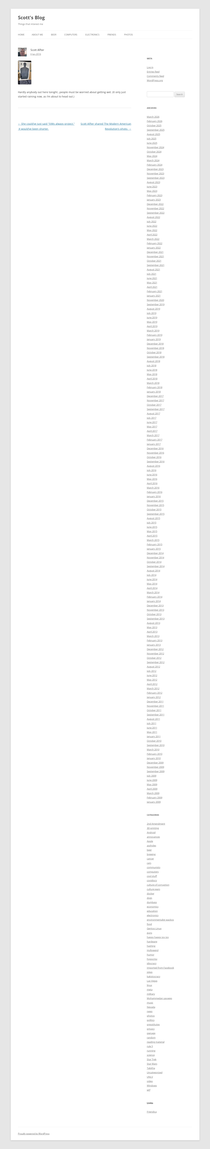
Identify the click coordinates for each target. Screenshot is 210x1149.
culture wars (153, 889)
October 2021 (154, 260)
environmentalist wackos (160, 919)
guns (149, 932)
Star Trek (151, 1059)
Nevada (151, 1007)
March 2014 (153, 592)
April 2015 (152, 535)
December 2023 (155, 169)
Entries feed (153, 71)
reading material (155, 1042)
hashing (151, 946)
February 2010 (154, 754)
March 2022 (153, 239)
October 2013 (154, 614)
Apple (150, 841)
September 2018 (155, 356)
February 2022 (154, 243)
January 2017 (154, 444)
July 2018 (151, 365)
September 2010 (155, 745)
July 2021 (151, 273)
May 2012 (152, 679)
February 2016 (154, 492)
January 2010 (154, 758)
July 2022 (151, 221)
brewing (151, 854)
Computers (70, 34)
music (150, 1002)
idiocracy (151, 963)
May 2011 (152, 732)
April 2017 (152, 431)
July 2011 (151, 723)
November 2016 (155, 452)
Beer (53, 34)
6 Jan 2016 (35, 54)
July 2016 (151, 470)
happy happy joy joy (158, 937)
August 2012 (153, 666)
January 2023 (154, 199)
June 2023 (152, 186)
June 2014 (152, 579)
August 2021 (153, 269)
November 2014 (155, 557)
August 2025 (153, 134)
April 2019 (152, 326)
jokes (149, 972)
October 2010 (154, 740)
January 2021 (154, 295)
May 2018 (152, 374)
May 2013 (152, 627)
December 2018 (155, 343)
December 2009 (155, 762)
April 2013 (152, 631)
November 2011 (155, 706)
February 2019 (154, 335)
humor (150, 954)
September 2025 (155, 129)
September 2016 (155, 461)
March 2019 (153, 330)
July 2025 (151, 138)
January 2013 (154, 644)
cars (149, 863)
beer (149, 850)
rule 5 (150, 1046)
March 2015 (153, 540)
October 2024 (154, 151)
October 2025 (154, 125)
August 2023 (153, 182)
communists (153, 867)
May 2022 (152, 230)
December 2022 (155, 204)
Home (21, 34)
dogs (149, 898)
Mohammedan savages (159, 998)
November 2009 (155, 767)
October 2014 (154, 561)
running (151, 1050)
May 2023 (152, 191)
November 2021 (155, 256)
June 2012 (152, 675)
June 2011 (152, 727)
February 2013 (154, 640)
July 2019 (151, 313)
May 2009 (152, 784)
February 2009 (154, 797)
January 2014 (154, 601)
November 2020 (155, 300)
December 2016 (155, 448)
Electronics (92, 34)
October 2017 (154, 404)
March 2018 (153, 383)
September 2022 (155, 212)
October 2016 (154, 457)
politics (150, 1020)
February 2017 (154, 439)
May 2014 (152, 583)
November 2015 (155, 505)
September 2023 (155, 177)
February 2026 (154, 121)
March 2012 (153, 688)
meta (149, 989)
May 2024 (152, 156)
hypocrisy (152, 959)
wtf (148, 1090)
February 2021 (154, 291)
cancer (150, 858)
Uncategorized (154, 1072)
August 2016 (153, 465)
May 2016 (152, 479)
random (151, 1037)
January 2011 (154, 736)
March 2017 (153, 435)
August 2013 (153, 623)
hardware (152, 941)
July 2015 (151, 522)
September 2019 (155, 304)
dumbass (152, 902)
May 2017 (152, 426)
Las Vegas (152, 980)
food (149, 924)
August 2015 (153, 518)
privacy (151, 1028)
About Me (37, 34)
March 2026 (153, 116)
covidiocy (152, 880)
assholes (151, 845)
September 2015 (155, 513)
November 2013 (155, 610)
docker (150, 893)
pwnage (151, 1033)
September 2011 (155, 714)
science (151, 1055)
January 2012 (154, 697)
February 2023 (154, 195)
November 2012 (155, 653)
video (150, 1081)
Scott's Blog (31, 17)
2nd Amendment (156, 823)
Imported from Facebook (160, 967)
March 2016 (153, 487)
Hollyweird (152, 950)
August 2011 (153, 719)
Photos (128, 34)
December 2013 (155, 605)
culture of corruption (158, 884)
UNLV (150, 1076)
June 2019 (152, 317)
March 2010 (153, 749)
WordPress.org (155, 80)
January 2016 (154, 496)
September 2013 (155, 618)
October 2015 (154, 509)
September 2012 (155, 662)
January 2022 (154, 247)
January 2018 (154, 391)
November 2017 (155, 400)
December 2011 (155, 701)
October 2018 (154, 352)
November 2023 (155, 173)
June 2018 (152, 369)
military (151, 994)
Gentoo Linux (154, 928)
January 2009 (154, 802)
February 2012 (154, 692)
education (152, 911)
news (149, 1011)
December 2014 (155, 553)
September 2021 (155, 265)
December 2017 (155, 396)
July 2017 (151, 417)
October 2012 (154, 658)
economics (152, 906)
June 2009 (152, 780)
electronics (152, 915)
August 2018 (153, 361)
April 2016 (152, 483)
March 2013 (153, 636)
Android (151, 832)
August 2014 (153, 570)
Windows (152, 1085)
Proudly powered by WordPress (34, 1133)
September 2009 (155, 771)
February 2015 (154, 544)
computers (153, 871)
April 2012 (152, 684)
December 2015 (155, 500)
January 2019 (154, 339)
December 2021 (155, 252)
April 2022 (152, 234)
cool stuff (152, 876)
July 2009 (151, 775)
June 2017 (152, 422)
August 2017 (153, 413)
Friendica (152, 1111)
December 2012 (155, 649)
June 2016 (152, 474)
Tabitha (151, 1068)
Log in (150, 67)
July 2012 (151, 671)
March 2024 (153, 160)
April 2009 (152, 788)
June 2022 (152, 225)
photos (151, 1015)
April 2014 (152, 588)
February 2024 (154, 164)
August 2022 (153, 217)
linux (149, 985)
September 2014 (155, 566)
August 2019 (153, 308)
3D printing (153, 828)
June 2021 (152, 278)
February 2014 (154, 596)
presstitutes (153, 1024)
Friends (111, 34)
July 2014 (151, 575)
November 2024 (155, 147)
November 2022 (155, 208)
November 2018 (155, 348)
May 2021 (152, 282)
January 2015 (154, 548)
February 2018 (154, 387)
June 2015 (152, 527)
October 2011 (154, 710)
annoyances (153, 836)
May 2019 (152, 321)
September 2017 (155, 409)
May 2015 (152, 531)
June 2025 (152, 143)
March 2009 (153, 793)
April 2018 (152, 378)
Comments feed (155, 76)
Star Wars (152, 1063)
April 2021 (152, 287)
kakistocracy (153, 976)
